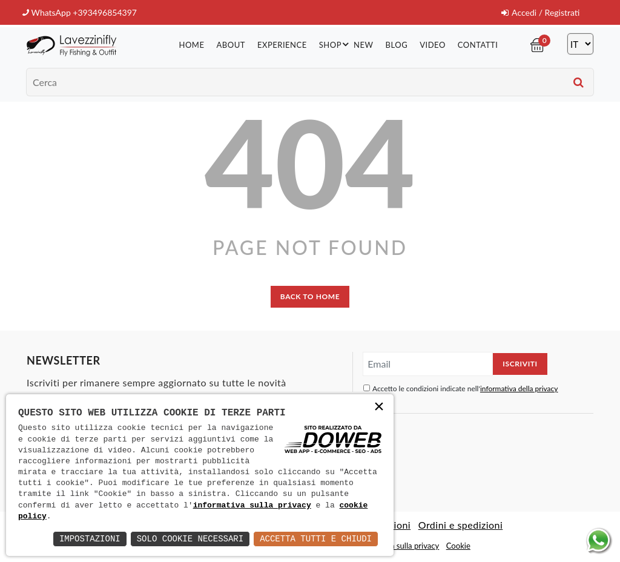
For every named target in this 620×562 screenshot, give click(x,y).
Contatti (478, 45)
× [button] (379, 407)
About (230, 45)
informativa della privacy (519, 388)
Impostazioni (89, 538)
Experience (282, 45)
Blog (397, 45)
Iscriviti (520, 363)
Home (191, 45)
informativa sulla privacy (252, 505)
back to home (310, 296)
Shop (335, 44)
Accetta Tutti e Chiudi (316, 538)
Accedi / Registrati (540, 12)
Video (433, 45)
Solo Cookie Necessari (190, 538)
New (363, 45)
